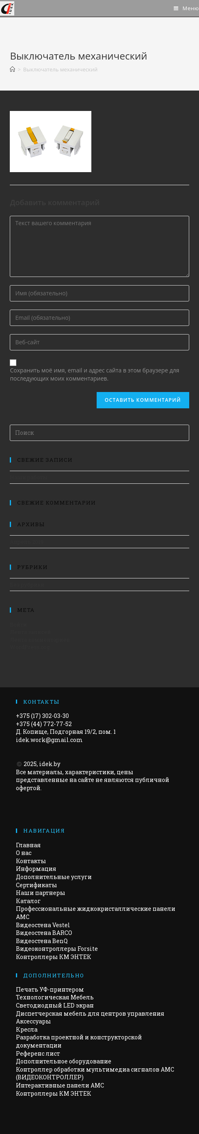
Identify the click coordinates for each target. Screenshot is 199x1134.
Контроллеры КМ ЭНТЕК (53, 957)
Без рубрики (27, 584)
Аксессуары (33, 1021)
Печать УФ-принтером (50, 989)
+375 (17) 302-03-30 (42, 716)
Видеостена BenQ (42, 941)
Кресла (27, 1029)
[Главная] (12, 69)
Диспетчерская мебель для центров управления (90, 1013)
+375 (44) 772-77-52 (44, 724)
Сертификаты (36, 885)
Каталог (28, 901)
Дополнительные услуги (54, 877)
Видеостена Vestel (43, 925)
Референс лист (38, 1053)
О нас (23, 853)
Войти (18, 624)
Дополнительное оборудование (63, 1061)
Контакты (31, 861)
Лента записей (30, 632)
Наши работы (28, 477)
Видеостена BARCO (44, 933)
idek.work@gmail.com (49, 740)
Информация (36, 869)
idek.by (49, 764)
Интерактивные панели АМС (60, 1085)
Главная (28, 845)
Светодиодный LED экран (55, 1005)
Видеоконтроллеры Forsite (57, 948)
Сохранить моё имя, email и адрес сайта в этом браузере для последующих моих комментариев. (94, 374)
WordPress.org (30, 647)
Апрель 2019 (27, 541)
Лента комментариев (40, 639)
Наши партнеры (40, 893)
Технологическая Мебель (55, 997)
